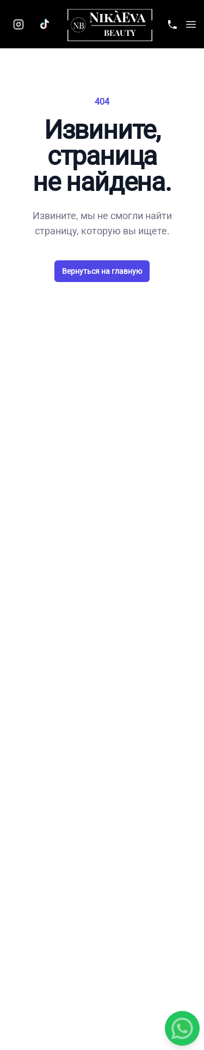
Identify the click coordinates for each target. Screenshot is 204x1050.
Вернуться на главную (102, 271)
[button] (190, 24)
